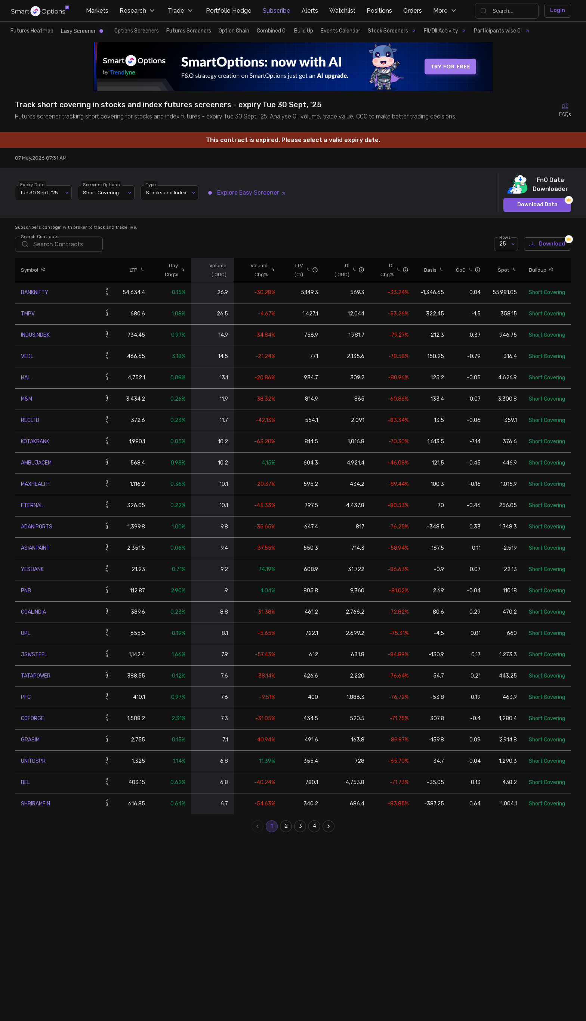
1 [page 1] (271, 826)
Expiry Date (32, 184)
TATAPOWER (35, 676)
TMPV (28, 314)
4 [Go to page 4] (314, 826)
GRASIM (30, 740)
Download (547, 244)
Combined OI (272, 31)
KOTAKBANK (35, 441)
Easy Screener (82, 31)
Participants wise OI (502, 31)
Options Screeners (136, 31)
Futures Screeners (188, 31)
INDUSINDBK (35, 335)
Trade (181, 11)
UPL (25, 633)
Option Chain (234, 31)
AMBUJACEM (36, 463)
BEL (25, 782)
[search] (58, 244)
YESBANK (32, 569)
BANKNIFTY (34, 292)
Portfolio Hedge (229, 10)
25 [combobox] (502, 244)
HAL (25, 377)
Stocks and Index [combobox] (166, 192)
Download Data (537, 205)
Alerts (310, 10)
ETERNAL (32, 505)
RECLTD (30, 420)
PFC (26, 697)
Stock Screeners (392, 31)
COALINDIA (33, 612)
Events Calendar (340, 31)
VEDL (27, 356)
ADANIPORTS (36, 527)
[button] (42, 269)
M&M (26, 399)
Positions (379, 10)
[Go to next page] (328, 826)
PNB (26, 590)
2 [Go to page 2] (286, 826)
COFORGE (32, 718)
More (445, 11)
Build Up (303, 31)
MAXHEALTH (35, 484)
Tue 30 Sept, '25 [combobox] (39, 192)
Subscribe (276, 10)
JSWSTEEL (34, 654)
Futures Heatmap (31, 31)
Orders (412, 10)
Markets (97, 10)
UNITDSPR (33, 761)
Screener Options (101, 184)
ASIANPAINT (35, 548)
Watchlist (342, 10)
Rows (505, 237)
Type (151, 184)
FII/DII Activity (445, 31)
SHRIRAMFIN (35, 804)
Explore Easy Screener (247, 192)
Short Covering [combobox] (101, 192)
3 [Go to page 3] (300, 826)
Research (138, 11)
